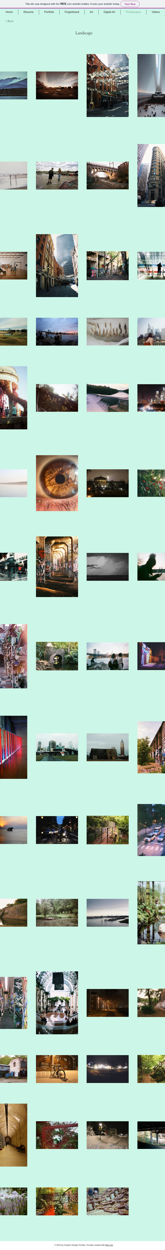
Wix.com (109, 1245)
